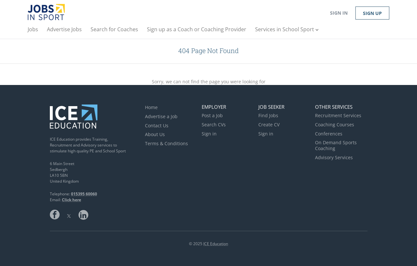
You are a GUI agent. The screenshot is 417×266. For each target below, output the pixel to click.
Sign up (372, 13)
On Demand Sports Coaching (336, 145)
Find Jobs (268, 115)
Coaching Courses (334, 124)
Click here (71, 200)
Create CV (269, 124)
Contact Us (156, 125)
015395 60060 (84, 194)
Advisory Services (334, 157)
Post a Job (212, 115)
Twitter (69, 214)
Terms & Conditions (166, 143)
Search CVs (214, 124)
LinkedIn (83, 214)
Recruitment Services (338, 115)
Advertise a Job (161, 116)
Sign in (339, 13)
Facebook (55, 214)
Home (151, 107)
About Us (155, 134)
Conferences (328, 134)
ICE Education (215, 243)
